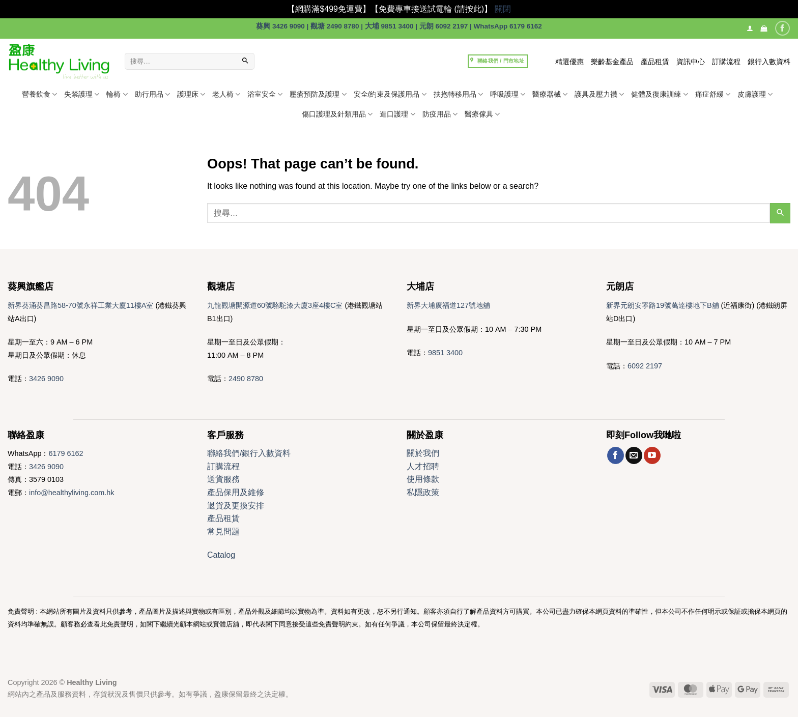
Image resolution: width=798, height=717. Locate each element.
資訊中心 (690, 62)
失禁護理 (81, 94)
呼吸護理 (507, 94)
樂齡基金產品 (612, 62)
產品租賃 (655, 62)
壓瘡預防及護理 (318, 94)
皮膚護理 (755, 94)
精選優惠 (569, 62)
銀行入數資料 (769, 62)
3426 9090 (46, 379)
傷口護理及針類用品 (337, 114)
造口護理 (397, 114)
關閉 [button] (503, 9)
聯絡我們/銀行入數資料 (249, 453)
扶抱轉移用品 (458, 94)
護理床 (191, 94)
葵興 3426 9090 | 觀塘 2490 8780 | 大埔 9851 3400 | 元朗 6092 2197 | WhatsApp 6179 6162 (399, 26)
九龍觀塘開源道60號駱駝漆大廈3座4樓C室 (275, 305)
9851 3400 (445, 353)
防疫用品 (440, 114)
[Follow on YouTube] (652, 455)
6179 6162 (65, 453)
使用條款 (423, 479)
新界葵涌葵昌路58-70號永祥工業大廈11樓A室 (80, 305)
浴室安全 (264, 94)
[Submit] (245, 61)
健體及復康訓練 (659, 94)
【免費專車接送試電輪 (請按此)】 (431, 9)
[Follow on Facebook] (782, 28)
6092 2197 (645, 366)
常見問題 (223, 531)
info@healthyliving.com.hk (71, 493)
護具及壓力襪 (599, 94)
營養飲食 (39, 94)
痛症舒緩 (712, 94)
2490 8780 (246, 379)
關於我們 (423, 453)
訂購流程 (726, 62)
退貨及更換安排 (235, 505)
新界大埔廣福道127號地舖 (448, 305)
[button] (763, 28)
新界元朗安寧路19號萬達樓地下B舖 (662, 305)
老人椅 (226, 94)
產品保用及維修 (235, 492)
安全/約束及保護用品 (390, 94)
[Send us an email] (633, 455)
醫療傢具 (482, 114)
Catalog (221, 555)
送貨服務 (223, 479)
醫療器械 (549, 94)
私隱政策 (423, 492)
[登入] (750, 28)
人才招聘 (423, 466)
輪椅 (116, 94)
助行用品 (152, 94)
